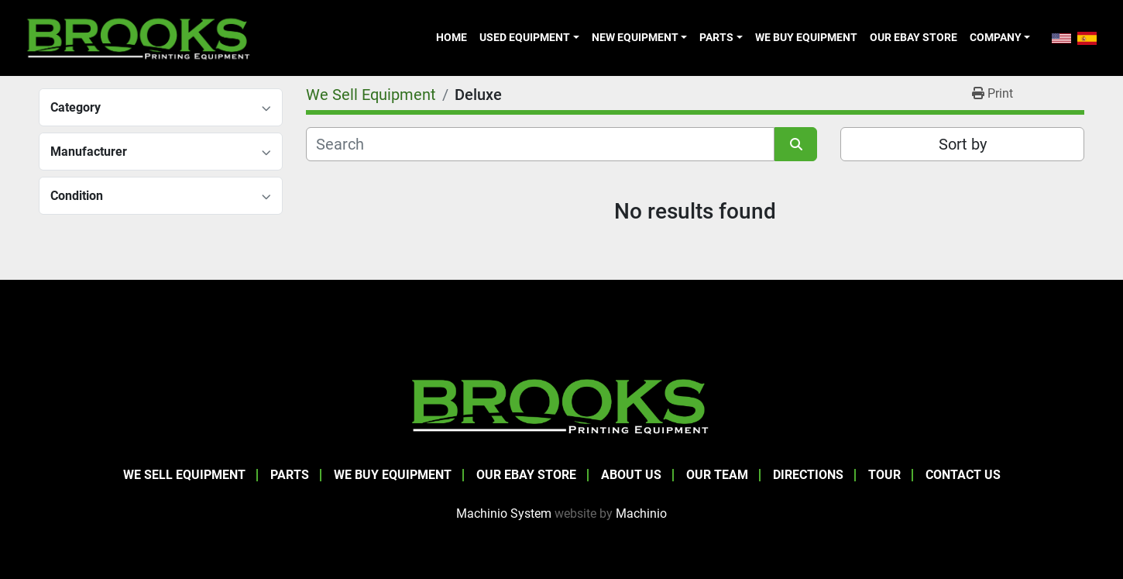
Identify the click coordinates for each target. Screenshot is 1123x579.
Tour (884, 474)
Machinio (641, 513)
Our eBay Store (913, 37)
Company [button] (996, 37)
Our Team (717, 474)
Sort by (963, 144)
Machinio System (503, 513)
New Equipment (635, 37)
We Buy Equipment (806, 37)
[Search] (540, 144)
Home (451, 37)
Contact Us (963, 474)
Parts (716, 37)
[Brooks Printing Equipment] (561, 405)
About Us (631, 474)
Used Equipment (524, 37)
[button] (529, 37)
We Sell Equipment (184, 474)
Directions (808, 474)
